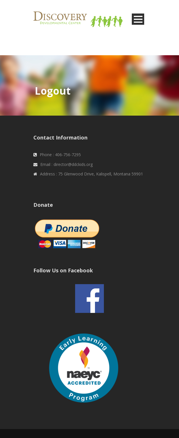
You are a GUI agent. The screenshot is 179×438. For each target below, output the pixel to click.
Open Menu (138, 19)
